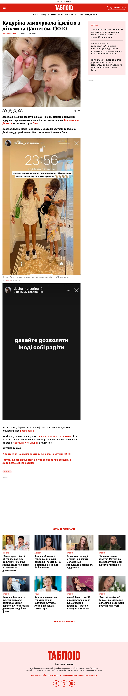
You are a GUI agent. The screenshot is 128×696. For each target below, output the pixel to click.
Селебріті (35, 15)
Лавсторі (68, 15)
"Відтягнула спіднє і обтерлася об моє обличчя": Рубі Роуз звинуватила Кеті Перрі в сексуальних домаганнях (15, 563)
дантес (7, 472)
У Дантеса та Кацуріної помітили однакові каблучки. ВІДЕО (36, 454)
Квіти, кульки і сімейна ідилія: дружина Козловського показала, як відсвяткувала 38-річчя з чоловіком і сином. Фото (106, 65)
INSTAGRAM (8, 280)
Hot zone (79, 15)
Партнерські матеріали (73, 675)
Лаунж (94, 25)
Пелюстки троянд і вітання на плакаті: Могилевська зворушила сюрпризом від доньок (79, 562)
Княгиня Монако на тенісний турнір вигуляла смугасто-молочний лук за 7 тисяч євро (45, 603)
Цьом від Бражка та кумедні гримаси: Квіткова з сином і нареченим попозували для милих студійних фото (15, 604)
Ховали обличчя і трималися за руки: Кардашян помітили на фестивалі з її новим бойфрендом (47, 562)
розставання (27, 430)
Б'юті (60, 15)
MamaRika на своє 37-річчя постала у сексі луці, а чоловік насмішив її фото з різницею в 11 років (78, 603)
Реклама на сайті (38, 675)
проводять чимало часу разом (54, 436)
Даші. (36, 123)
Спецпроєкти (91, 15)
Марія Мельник (9, 34)
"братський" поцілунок (25, 442)
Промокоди (91, 675)
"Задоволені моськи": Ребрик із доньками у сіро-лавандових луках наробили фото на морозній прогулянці (106, 33)
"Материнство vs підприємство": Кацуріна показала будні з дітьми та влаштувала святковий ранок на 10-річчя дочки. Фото (106, 48)
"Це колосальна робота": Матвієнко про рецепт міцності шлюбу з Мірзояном (110, 560)
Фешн (53, 15)
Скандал (45, 15)
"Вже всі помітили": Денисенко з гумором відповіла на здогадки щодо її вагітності (111, 601)
